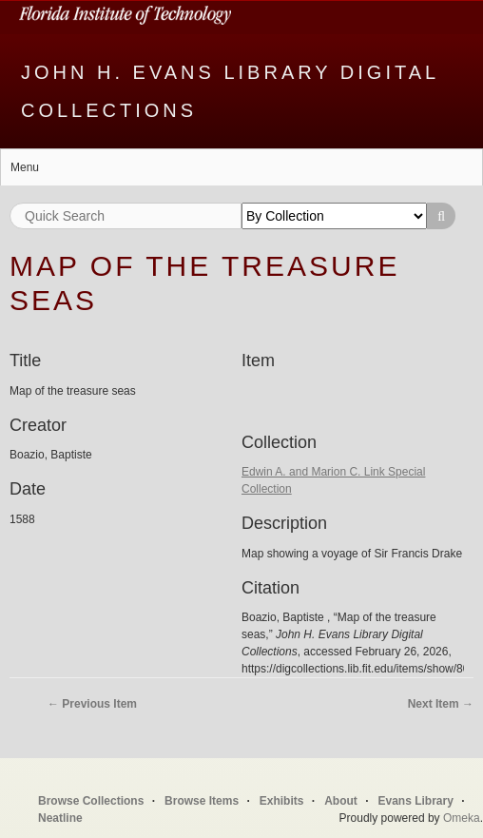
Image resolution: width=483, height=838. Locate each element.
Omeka (461, 818)
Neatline (60, 818)
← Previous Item (92, 704)
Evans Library (415, 801)
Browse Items (201, 801)
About (340, 801)
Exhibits (282, 801)
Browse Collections (91, 801)
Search (441, 216)
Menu (24, 167)
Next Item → (440, 704)
